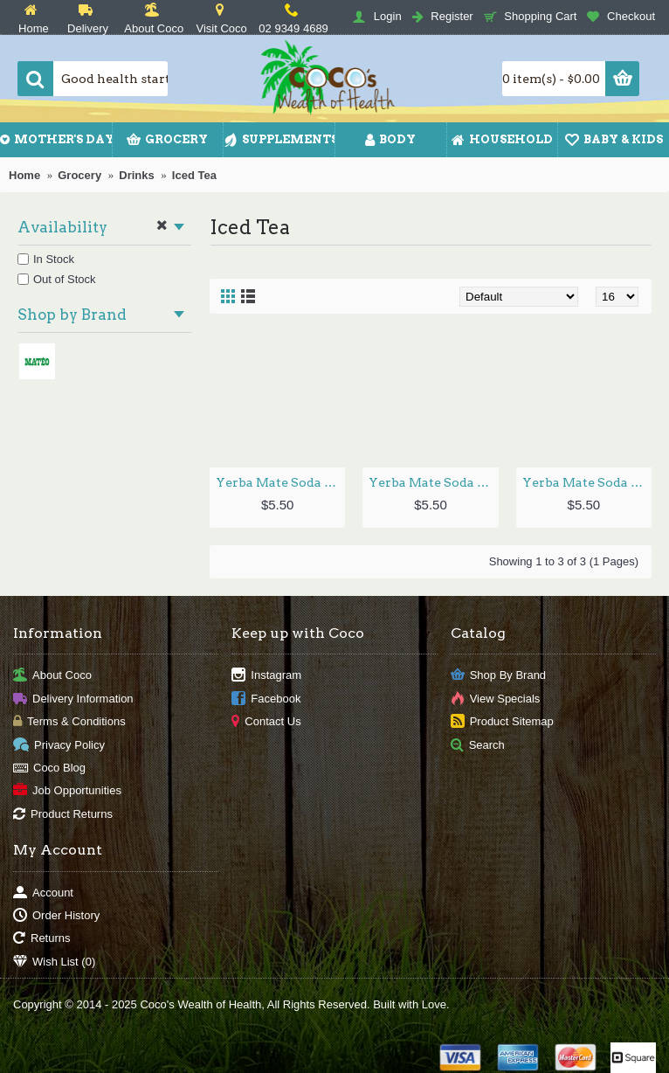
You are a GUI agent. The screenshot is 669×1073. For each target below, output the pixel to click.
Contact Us (265, 722)
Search (478, 744)
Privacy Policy (59, 744)
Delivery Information (73, 699)
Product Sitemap (502, 722)
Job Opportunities (67, 791)
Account (43, 892)
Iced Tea (194, 175)
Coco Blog (49, 768)
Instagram (266, 675)
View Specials (496, 699)
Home (24, 175)
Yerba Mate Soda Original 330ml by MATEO (587, 482)
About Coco (52, 675)
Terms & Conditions (69, 722)
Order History (56, 916)
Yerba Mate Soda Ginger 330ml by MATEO (280, 482)
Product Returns (63, 813)
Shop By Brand (498, 675)
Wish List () (54, 961)
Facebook (265, 699)
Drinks (136, 175)
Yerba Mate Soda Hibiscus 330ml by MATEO (433, 482)
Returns (42, 938)
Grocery (79, 175)
